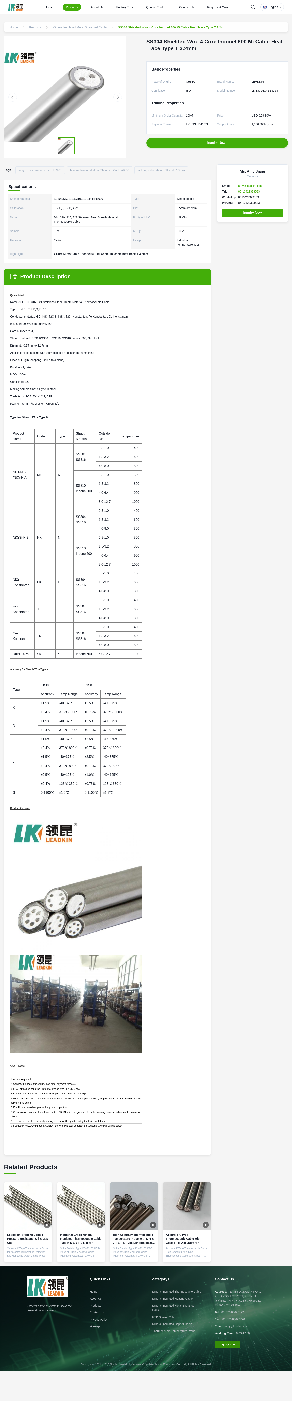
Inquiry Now (252, 212)
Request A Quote (218, 7)
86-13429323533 (249, 191)
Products (72, 7)
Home (49, 7)
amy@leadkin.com (250, 185)
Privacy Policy (98, 1319)
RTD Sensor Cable (164, 1317)
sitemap (95, 1326)
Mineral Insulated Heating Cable (172, 1298)
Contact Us (186, 7)
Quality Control (156, 7)
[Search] (253, 7)
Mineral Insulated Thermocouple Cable (176, 1291)
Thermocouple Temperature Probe (173, 1331)
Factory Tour (124, 7)
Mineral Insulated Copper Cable (172, 1324)
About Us (97, 7)
